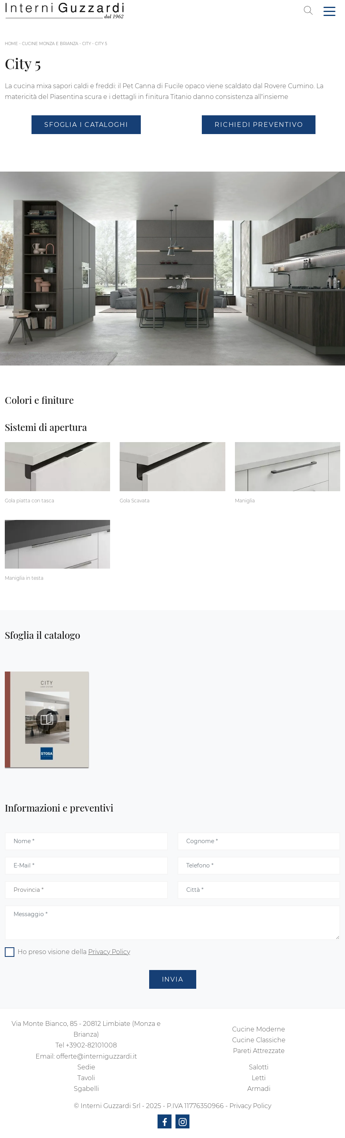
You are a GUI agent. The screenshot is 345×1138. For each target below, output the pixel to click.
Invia (172, 979)
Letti (259, 1078)
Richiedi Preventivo (259, 124)
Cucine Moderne (258, 1029)
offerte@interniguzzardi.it (96, 1056)
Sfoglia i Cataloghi (86, 124)
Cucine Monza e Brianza (50, 43)
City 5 (101, 43)
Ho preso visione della (74, 952)
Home (11, 43)
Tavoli (86, 1078)
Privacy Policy (109, 952)
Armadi (258, 1089)
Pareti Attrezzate (259, 1051)
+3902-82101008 (91, 1045)
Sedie (86, 1067)
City (86, 43)
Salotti (258, 1067)
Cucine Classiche (259, 1040)
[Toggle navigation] (329, 10)
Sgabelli (86, 1089)
